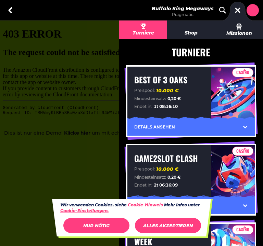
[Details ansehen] (245, 127)
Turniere (143, 33)
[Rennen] (237, 10)
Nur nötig (96, 225)
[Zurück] (10, 10)
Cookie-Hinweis (145, 204)
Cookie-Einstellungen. (84, 210)
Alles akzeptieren (168, 225)
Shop (191, 33)
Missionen (239, 29)
